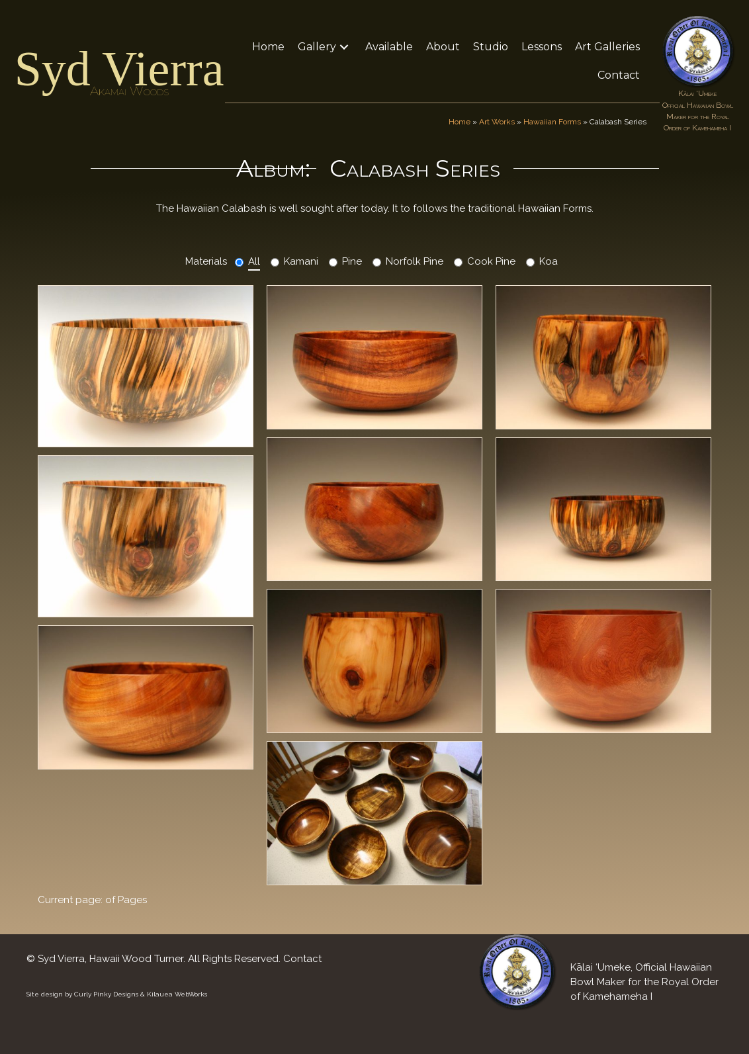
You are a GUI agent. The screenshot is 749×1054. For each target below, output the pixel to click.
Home (459, 121)
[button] (344, 46)
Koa (548, 261)
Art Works (497, 121)
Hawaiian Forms (552, 121)
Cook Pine (491, 261)
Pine (352, 261)
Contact (302, 959)
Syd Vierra (119, 69)
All (254, 261)
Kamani (301, 261)
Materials (206, 261)
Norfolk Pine (414, 261)
